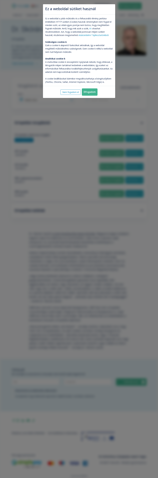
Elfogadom (90, 91)
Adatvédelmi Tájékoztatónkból (94, 35)
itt (90, 28)
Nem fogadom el (70, 92)
